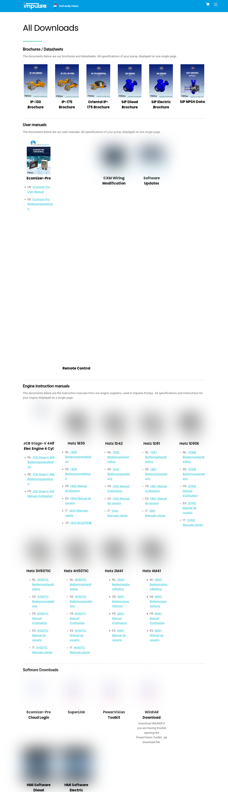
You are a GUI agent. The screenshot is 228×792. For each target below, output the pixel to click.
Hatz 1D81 (151, 289)
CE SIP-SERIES (67, 733)
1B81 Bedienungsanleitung (156, 321)
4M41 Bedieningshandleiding (158, 438)
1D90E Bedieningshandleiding (194, 303)
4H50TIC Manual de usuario (78, 491)
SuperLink (76, 569)
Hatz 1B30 (76, 289)
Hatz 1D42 (114, 289)
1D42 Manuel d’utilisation (116, 339)
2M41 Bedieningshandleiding (121, 438)
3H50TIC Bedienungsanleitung (43, 455)
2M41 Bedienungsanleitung (121, 455)
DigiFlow (98, 734)
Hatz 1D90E (189, 289)
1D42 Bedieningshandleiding (119, 303)
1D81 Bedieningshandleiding (156, 303)
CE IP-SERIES (35, 733)
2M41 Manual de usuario (120, 491)
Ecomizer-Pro (38, 181)
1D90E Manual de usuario (190, 356)
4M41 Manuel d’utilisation (158, 473)
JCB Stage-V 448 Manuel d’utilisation (39, 359)
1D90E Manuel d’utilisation (191, 339)
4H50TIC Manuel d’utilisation (78, 473)
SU (129, 734)
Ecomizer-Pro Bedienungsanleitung (41, 208)
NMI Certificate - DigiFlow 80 (161, 732)
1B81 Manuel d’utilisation (153, 339)
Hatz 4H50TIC (76, 423)
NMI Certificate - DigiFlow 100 (192, 732)
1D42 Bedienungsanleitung (119, 321)
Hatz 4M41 (151, 423)
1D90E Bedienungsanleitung (194, 321)
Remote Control (76, 180)
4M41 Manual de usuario (157, 491)
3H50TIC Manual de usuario (41, 491)
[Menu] (215, 4)
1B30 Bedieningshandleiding (78, 303)
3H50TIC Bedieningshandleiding (43, 438)
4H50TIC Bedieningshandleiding (81, 438)
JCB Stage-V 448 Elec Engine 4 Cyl (38, 295)
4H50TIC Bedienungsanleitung (81, 455)
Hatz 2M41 (114, 423)
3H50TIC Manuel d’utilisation (41, 473)
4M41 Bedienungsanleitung (158, 455)
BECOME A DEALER (174, 769)
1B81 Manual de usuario (153, 356)
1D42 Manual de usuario (115, 356)
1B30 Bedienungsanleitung (78, 321)
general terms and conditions (183, 762)
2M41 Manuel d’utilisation (120, 473)
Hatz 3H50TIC (38, 423)
